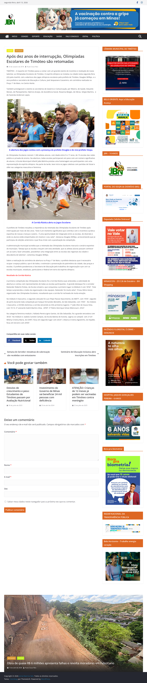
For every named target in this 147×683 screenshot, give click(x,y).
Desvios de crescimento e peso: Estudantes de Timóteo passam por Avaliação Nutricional (18, 394)
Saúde (59, 36)
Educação (47, 36)
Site (6, 488)
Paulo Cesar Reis (32, 67)
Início (14, 36)
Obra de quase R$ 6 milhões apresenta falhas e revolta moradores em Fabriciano (63, 663)
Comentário (10, 431)
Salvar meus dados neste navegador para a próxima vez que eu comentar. (41, 501)
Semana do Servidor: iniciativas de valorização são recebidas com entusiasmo (27, 354)
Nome (7, 465)
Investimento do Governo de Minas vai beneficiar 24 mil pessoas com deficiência (50, 394)
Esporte (35, 36)
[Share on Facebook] (14, 340)
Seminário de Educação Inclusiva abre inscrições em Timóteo (80, 354)
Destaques (19, 51)
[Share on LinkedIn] (45, 340)
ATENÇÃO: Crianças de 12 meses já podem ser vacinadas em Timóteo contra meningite (84, 394)
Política (96, 36)
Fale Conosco (72, 36)
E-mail (7, 477)
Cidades (24, 36)
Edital (85, 36)
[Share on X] (29, 340)
